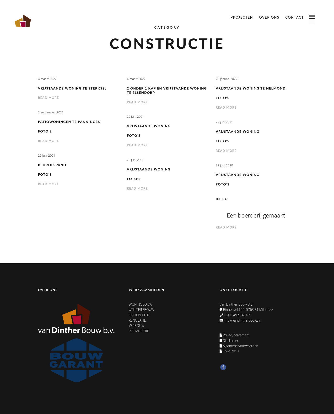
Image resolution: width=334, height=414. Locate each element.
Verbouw (137, 325)
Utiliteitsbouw (141, 309)
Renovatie (137, 320)
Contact (294, 17)
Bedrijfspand (52, 165)
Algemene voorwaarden (239, 346)
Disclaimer (229, 340)
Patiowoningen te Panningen (69, 122)
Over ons (269, 17)
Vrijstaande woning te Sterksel (72, 88)
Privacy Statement (235, 335)
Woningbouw (140, 304)
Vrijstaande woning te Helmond (251, 88)
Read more (48, 98)
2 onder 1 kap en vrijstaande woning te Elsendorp (158, 90)
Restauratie (139, 331)
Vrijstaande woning (149, 126)
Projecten (242, 17)
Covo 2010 (229, 351)
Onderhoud (139, 315)
